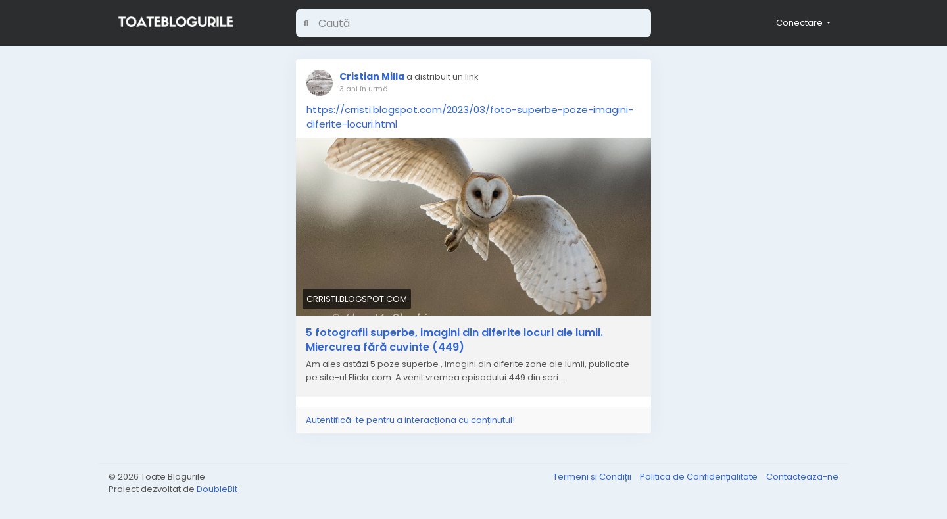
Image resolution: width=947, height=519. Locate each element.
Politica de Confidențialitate (700, 476)
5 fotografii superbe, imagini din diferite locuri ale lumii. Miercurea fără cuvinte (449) (454, 340)
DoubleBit (217, 489)
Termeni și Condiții (593, 476)
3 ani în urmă (363, 89)
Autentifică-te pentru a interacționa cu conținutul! (410, 420)
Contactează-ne (802, 476)
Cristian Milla (371, 76)
